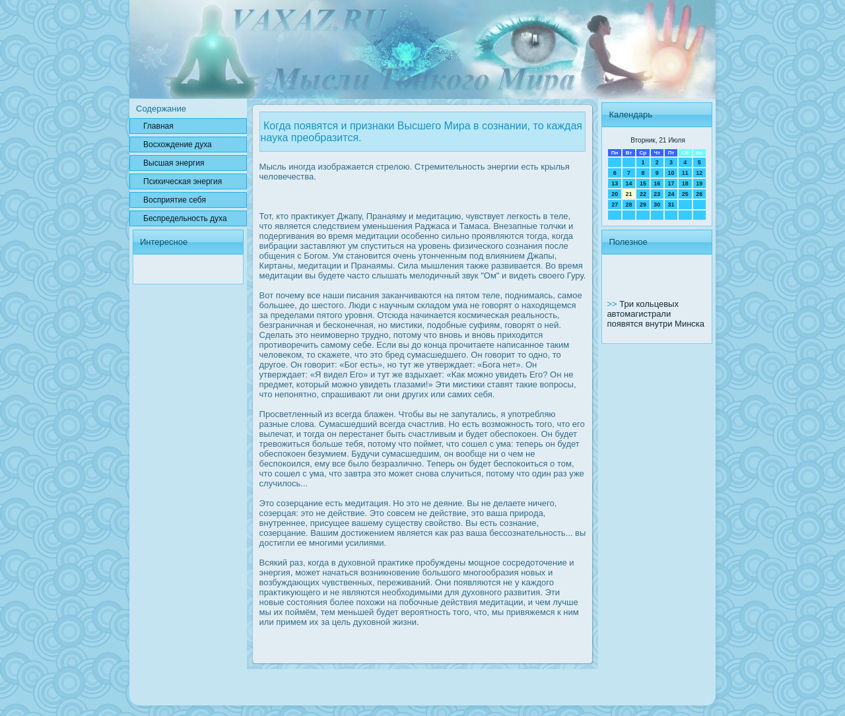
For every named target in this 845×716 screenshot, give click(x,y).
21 (629, 194)
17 (670, 183)
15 (643, 183)
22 (643, 194)
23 (657, 194)
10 (670, 173)
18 (685, 183)
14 (629, 183)
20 (614, 194)
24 (670, 194)
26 (699, 194)
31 (670, 204)
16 (657, 183)
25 (685, 194)
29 (643, 204)
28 (629, 204)
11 (685, 173)
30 (657, 204)
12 (699, 173)
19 (699, 183)
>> (613, 304)
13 (614, 183)
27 (614, 204)
